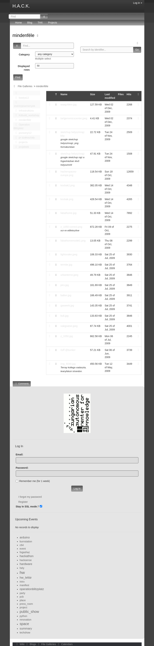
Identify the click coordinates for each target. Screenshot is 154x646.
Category (24, 54)
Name (64, 94)
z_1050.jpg (67, 336)
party (22, 593)
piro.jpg (65, 285)
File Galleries (25, 86)
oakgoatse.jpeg (69, 326)
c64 (22, 545)
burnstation (26, 541)
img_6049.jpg (68, 363)
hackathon (27, 556)
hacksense (26, 560)
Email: (19, 454)
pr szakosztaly (24, 137)
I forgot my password (30, 496)
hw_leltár (26, 577)
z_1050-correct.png (71, 226)
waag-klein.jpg (69, 104)
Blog (29, 22)
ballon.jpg (66, 295)
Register (23, 501)
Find (17, 77)
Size (92, 94)
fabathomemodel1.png (73, 240)
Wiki (20, 644)
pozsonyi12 (23, 132)
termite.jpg (66, 264)
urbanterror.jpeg (69, 274)
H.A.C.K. (21, 5)
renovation (25, 619)
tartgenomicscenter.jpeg (74, 118)
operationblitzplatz (32, 589)
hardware (26, 564)
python (23, 616)
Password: (22, 467)
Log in (137, 2)
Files (121, 94)
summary (26, 628)
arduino (25, 537)
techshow (25, 632)
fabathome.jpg (69, 213)
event (23, 548)
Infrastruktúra (24, 110)
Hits (129, 94)
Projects (52, 22)
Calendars (65, 644)
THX (40, 22)
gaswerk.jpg (67, 305)
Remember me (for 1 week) (33, 481)
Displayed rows (24, 68)
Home (18, 22)
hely (22, 568)
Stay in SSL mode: (27, 506)
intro (22, 581)
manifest (24, 585)
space (24, 624)
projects (21, 142)
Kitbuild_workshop (26, 115)
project (23, 607)
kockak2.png (68, 185)
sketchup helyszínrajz (73, 153)
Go (137, 49)
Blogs (31, 644)
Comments (22, 383)
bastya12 (21, 97)
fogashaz (25, 552)
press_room (26, 603)
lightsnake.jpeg (69, 254)
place (23, 600)
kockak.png (67, 199)
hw (22, 572)
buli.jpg (64, 315)
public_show (29, 612)
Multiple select (43, 58)
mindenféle (24, 35)
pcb (22, 596)
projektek (21, 146)
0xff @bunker (68, 350)
